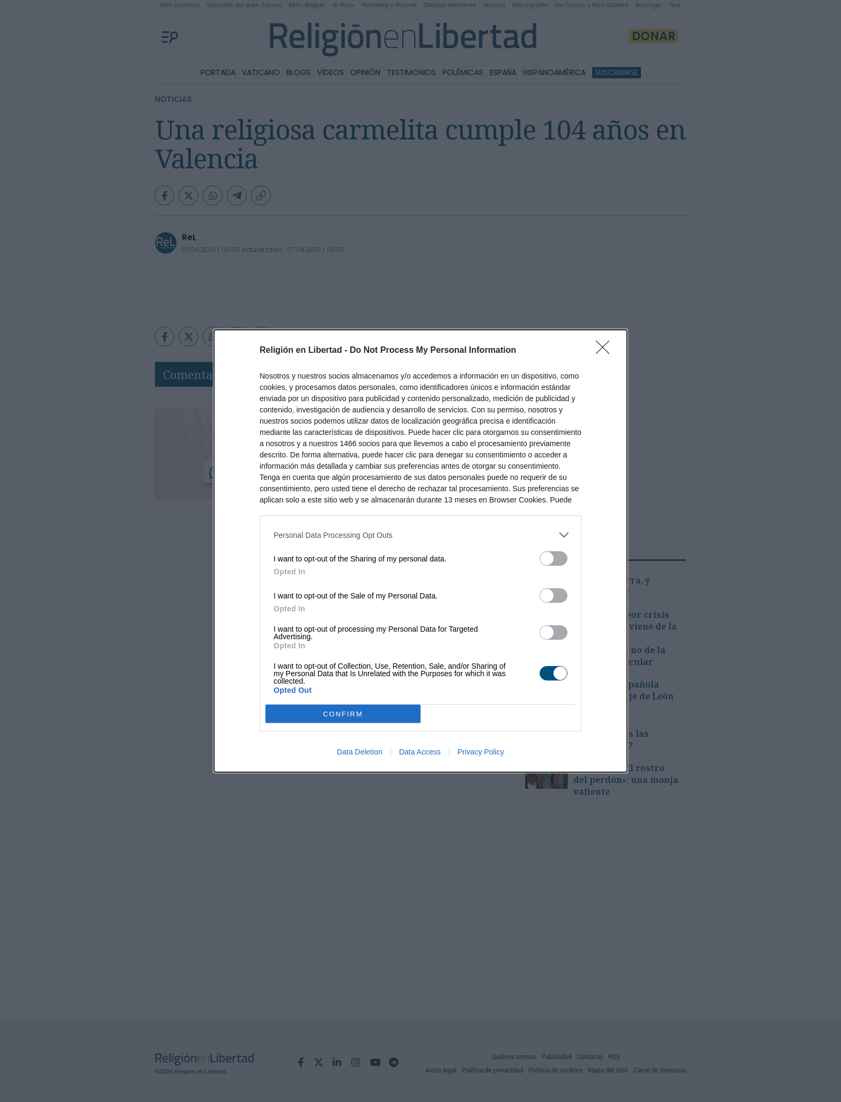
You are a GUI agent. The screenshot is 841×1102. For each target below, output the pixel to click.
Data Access (420, 752)
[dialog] (420, 551)
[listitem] (420, 535)
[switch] (553, 558)
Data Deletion (359, 752)
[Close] (606, 351)
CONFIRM (343, 714)
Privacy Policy (481, 752)
